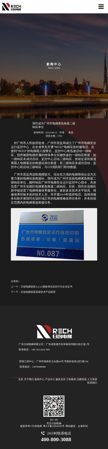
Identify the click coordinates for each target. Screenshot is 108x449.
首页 (20, 379)
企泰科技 (83, 426)
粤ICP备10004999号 (53, 426)
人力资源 (92, 379)
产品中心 (50, 379)
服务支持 (61, 379)
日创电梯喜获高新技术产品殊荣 (38, 291)
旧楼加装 (82, 379)
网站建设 (70, 426)
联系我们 (92, 382)
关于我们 (29, 379)
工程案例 (71, 379)
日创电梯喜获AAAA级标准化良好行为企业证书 (47, 286)
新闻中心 (39, 379)
